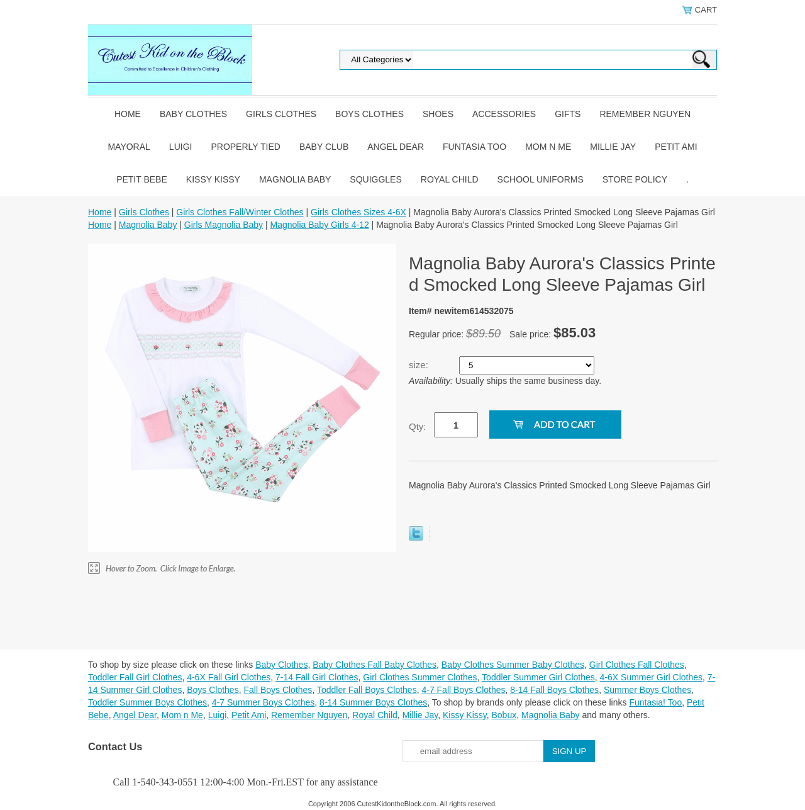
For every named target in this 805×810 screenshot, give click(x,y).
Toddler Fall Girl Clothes (135, 677)
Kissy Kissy (213, 179)
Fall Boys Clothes (277, 690)
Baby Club (323, 147)
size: (420, 364)
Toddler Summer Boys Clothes (147, 702)
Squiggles (375, 179)
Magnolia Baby (295, 179)
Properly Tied (245, 147)
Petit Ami (676, 147)
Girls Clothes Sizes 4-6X (358, 212)
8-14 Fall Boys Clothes (554, 690)
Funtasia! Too (655, 702)
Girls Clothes (281, 114)
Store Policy (634, 179)
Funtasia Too (474, 147)
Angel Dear (395, 147)
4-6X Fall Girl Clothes (228, 677)
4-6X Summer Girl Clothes (651, 677)
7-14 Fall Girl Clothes (316, 677)
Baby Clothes (193, 114)
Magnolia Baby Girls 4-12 (319, 225)
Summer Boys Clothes (647, 690)
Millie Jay (613, 147)
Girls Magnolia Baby (223, 225)
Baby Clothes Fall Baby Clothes (374, 665)
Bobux (503, 715)
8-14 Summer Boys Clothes (373, 702)
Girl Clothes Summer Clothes (420, 677)
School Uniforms (540, 179)
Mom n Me (548, 147)
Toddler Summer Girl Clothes (538, 677)
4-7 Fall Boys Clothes (463, 690)
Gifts (567, 114)
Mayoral (129, 147)
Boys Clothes (369, 114)
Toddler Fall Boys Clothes (367, 690)
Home (127, 114)
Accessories (504, 114)
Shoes (438, 114)
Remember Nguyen (645, 114)
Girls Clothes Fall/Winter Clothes (239, 212)
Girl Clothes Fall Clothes (636, 665)
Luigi (180, 147)
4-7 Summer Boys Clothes (263, 702)
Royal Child (450, 179)
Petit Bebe (141, 179)
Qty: (417, 426)
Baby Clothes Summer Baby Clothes (512, 665)
